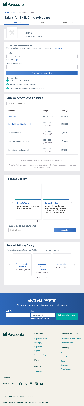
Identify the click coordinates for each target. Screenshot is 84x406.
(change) (19, 60)
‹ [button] (12, 201)
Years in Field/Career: (14, 63)
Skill (14, 12)
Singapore (7, 12)
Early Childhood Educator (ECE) (19, 124)
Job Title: (9, 311)
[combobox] (42, 56)
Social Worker (13, 117)
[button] (16, 22)
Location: (9, 53)
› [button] (72, 201)
